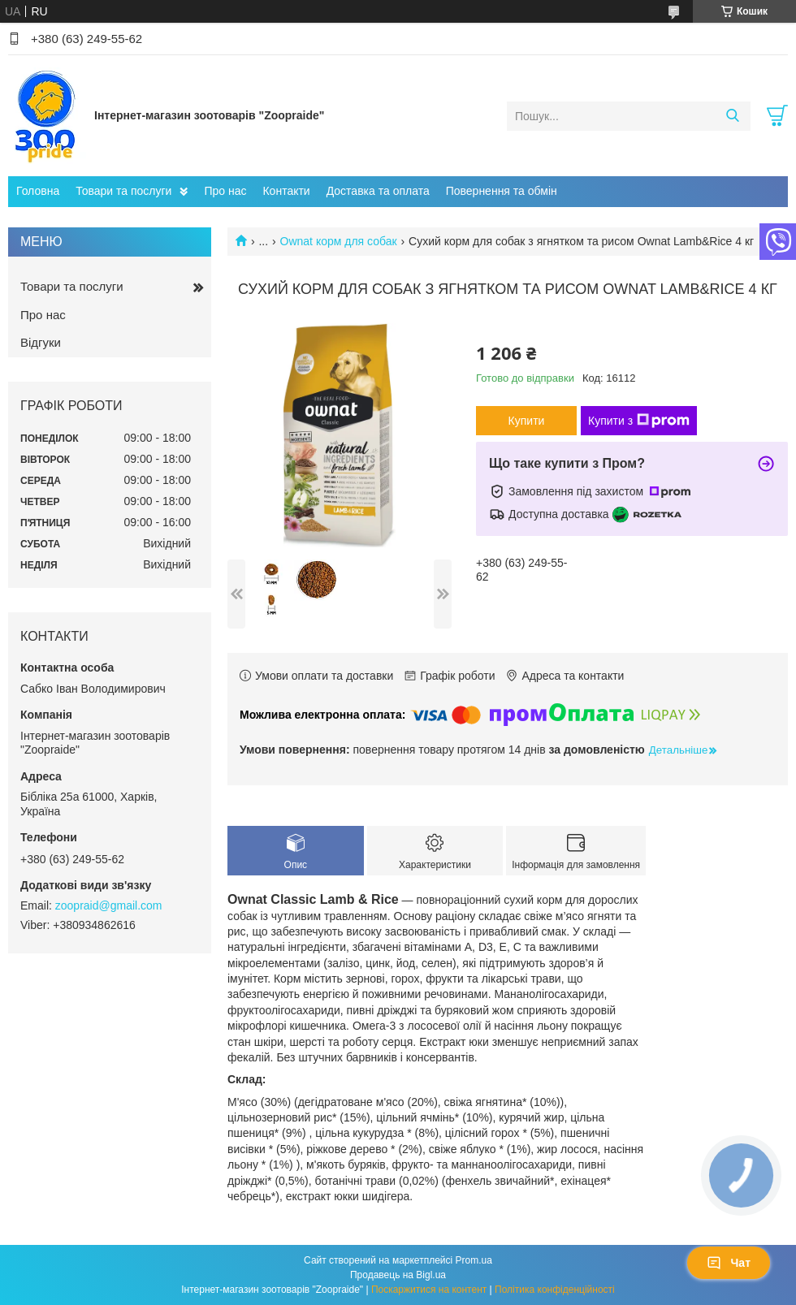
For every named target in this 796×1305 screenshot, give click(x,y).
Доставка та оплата (378, 190)
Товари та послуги (123, 190)
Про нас (225, 190)
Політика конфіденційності (555, 1289)
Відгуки (40, 342)
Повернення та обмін (501, 190)
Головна (37, 190)
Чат (729, 1262)
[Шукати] (732, 116)
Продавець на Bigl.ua (398, 1275)
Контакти (285, 190)
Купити (526, 420)
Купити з (639, 420)
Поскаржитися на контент (429, 1289)
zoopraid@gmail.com (108, 905)
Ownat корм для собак (338, 241)
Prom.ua (474, 1260)
